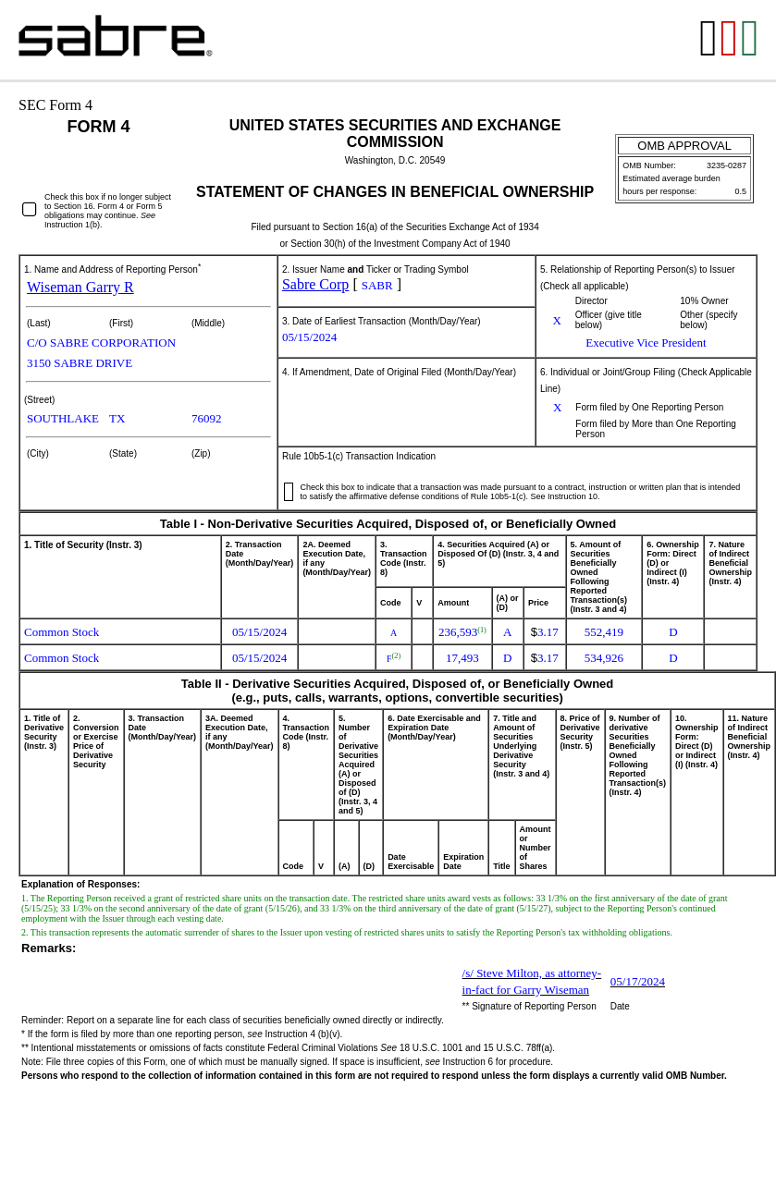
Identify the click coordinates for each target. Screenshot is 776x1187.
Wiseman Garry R (80, 287)
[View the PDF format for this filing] (730, 40)
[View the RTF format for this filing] (709, 40)
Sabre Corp (315, 284)
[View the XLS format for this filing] (751, 40)
